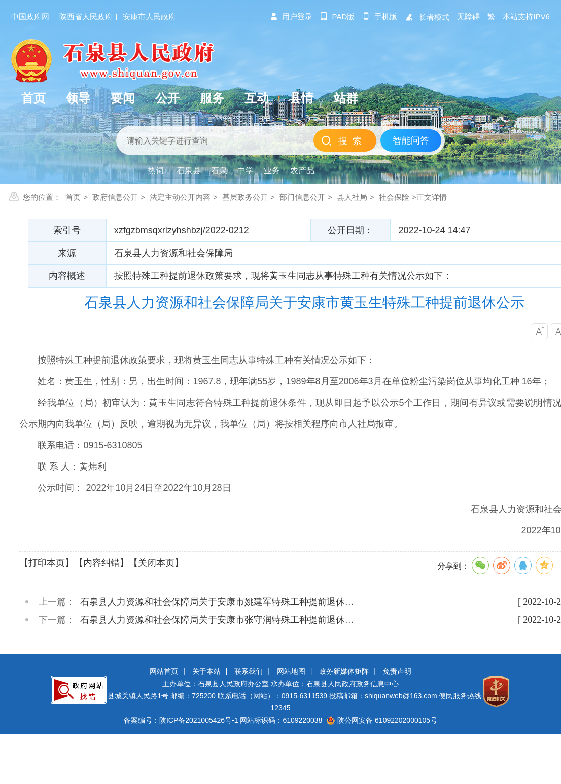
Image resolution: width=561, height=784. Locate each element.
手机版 (379, 16)
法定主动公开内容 (180, 197)
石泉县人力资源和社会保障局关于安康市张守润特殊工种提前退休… (217, 620)
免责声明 (397, 671)
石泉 (219, 170)
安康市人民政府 (149, 16)
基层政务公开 (245, 197)
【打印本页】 (46, 563)
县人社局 (352, 197)
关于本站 (206, 671)
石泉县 (189, 170)
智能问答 (411, 140)
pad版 (337, 16)
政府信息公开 (115, 197)
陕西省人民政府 (86, 16)
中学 (245, 170)
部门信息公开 (302, 197)
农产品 (302, 170)
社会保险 (394, 197)
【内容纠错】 (101, 563)
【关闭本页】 (156, 563)
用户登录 (291, 16)
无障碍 (468, 16)
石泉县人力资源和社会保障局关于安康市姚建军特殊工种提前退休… (217, 602)
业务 (272, 170)
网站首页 (164, 671)
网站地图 (291, 671)
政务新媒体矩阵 (344, 671)
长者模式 (427, 17)
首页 (73, 197)
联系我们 (248, 671)
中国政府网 (30, 16)
